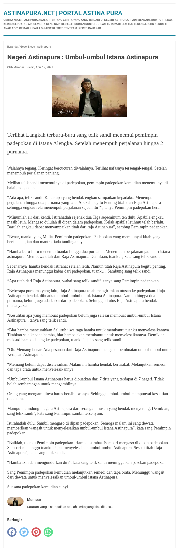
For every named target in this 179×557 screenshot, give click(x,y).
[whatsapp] (48, 532)
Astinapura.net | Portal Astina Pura (62, 13)
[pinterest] (36, 532)
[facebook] (12, 532)
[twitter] (24, 532)
